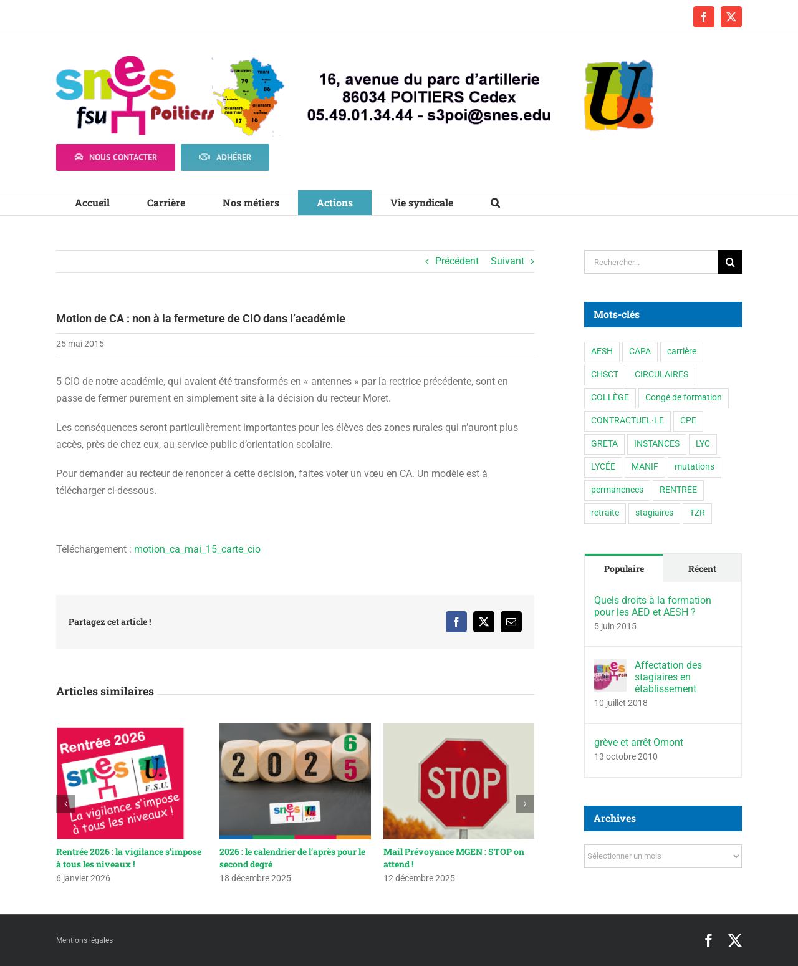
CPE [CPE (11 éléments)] (688, 420)
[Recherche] (730, 262)
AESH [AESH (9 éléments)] (602, 351)
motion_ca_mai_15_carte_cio (197, 549)
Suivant (507, 261)
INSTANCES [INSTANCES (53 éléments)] (657, 443)
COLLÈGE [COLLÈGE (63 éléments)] (610, 397)
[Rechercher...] (651, 262)
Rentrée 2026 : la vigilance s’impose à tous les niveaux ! (128, 858)
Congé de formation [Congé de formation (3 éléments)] (683, 397)
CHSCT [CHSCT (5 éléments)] (604, 374)
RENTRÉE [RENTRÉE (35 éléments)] (678, 490)
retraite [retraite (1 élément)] (605, 513)
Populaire (624, 568)
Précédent (457, 261)
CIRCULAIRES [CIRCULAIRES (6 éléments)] (661, 374)
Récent (702, 568)
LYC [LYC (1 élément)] (703, 443)
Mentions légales (84, 940)
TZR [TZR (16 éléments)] (697, 513)
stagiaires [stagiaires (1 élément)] (654, 513)
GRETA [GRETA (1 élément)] (604, 443)
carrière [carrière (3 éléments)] (681, 351)
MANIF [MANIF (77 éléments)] (645, 466)
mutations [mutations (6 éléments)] (694, 466)
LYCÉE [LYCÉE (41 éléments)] (603, 466)
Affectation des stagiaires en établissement (668, 677)
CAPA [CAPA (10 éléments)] (640, 351)
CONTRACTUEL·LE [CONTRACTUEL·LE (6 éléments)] (627, 420)
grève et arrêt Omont (638, 742)
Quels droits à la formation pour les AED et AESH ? (652, 606)
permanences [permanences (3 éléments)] (617, 490)
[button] (495, 202)
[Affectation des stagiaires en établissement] (610, 668)
